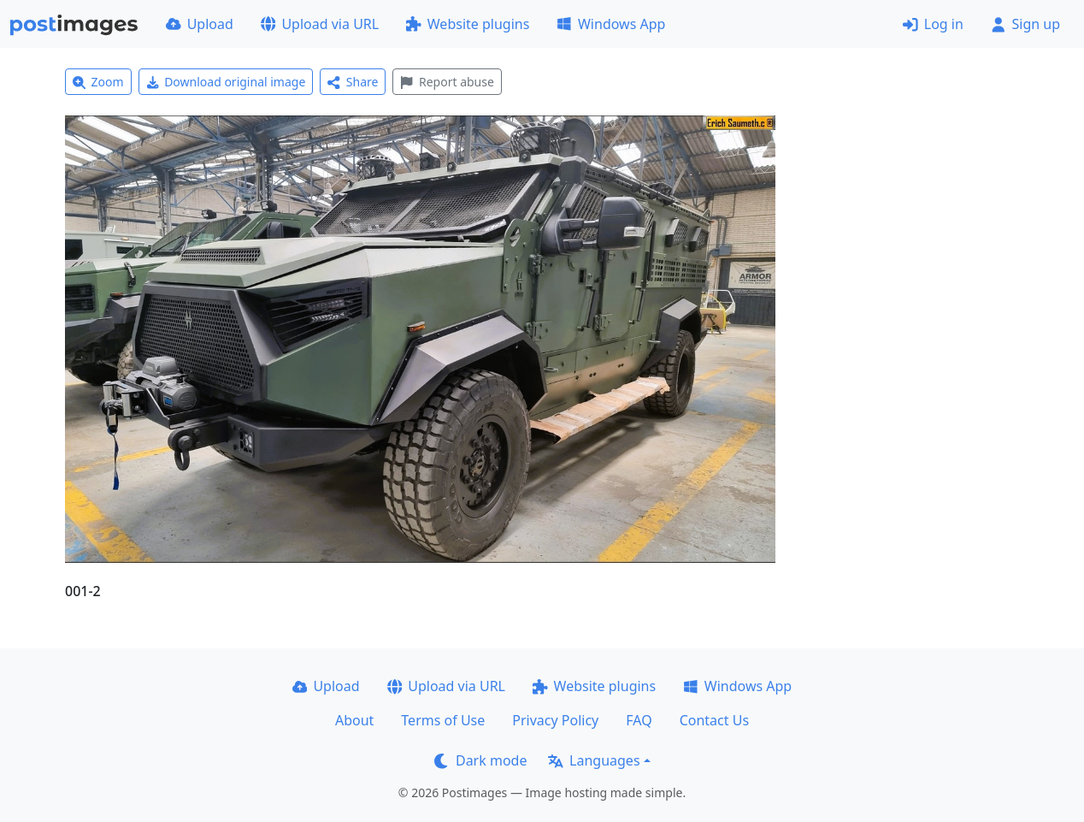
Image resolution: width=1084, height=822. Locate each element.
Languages (593, 760)
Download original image (226, 82)
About (354, 720)
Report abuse (446, 82)
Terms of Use (443, 720)
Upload (199, 24)
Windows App (611, 24)
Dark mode (480, 760)
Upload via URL (320, 24)
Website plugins (467, 24)
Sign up (1025, 24)
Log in (933, 24)
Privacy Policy (555, 720)
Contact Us (714, 720)
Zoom (98, 82)
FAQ (638, 720)
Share (352, 82)
